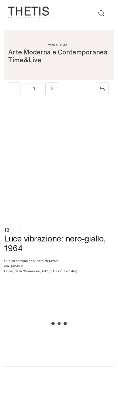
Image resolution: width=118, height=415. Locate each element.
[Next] (51, 88)
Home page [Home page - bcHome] (58, 44)
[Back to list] (102, 88)
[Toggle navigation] (110, 13)
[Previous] (14, 88)
